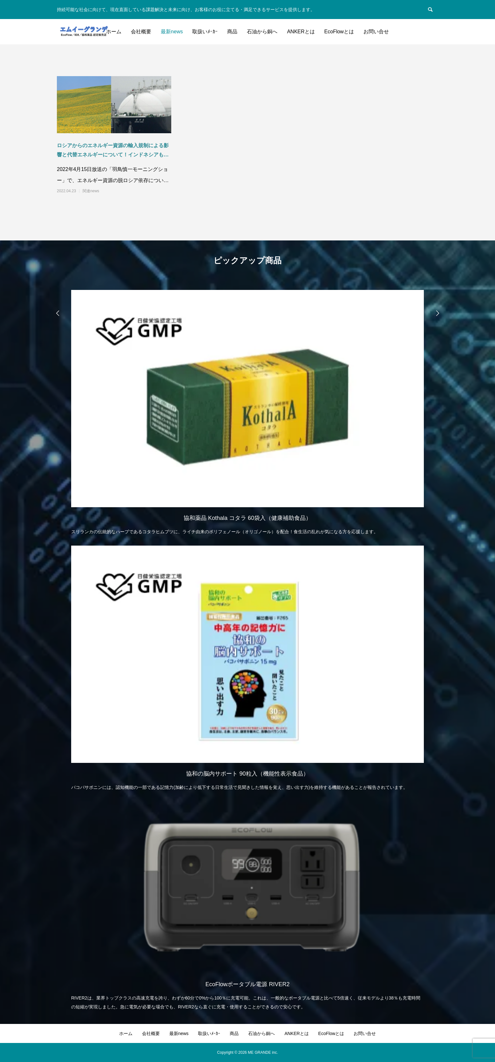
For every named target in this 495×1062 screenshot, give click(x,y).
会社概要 (141, 31)
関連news (91, 191)
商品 (232, 31)
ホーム (113, 31)
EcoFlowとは (339, 31)
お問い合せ (376, 31)
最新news (172, 31)
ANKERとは (301, 31)
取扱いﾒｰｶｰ (205, 31)
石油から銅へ (262, 31)
